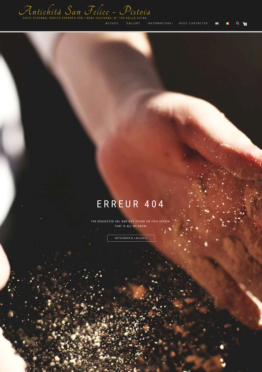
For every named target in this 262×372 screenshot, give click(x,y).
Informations (160, 23)
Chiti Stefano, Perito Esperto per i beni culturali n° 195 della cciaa (85, 17)
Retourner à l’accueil (131, 238)
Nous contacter (193, 23)
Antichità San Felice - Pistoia (84, 11)
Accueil (112, 23)
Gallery (133, 23)
